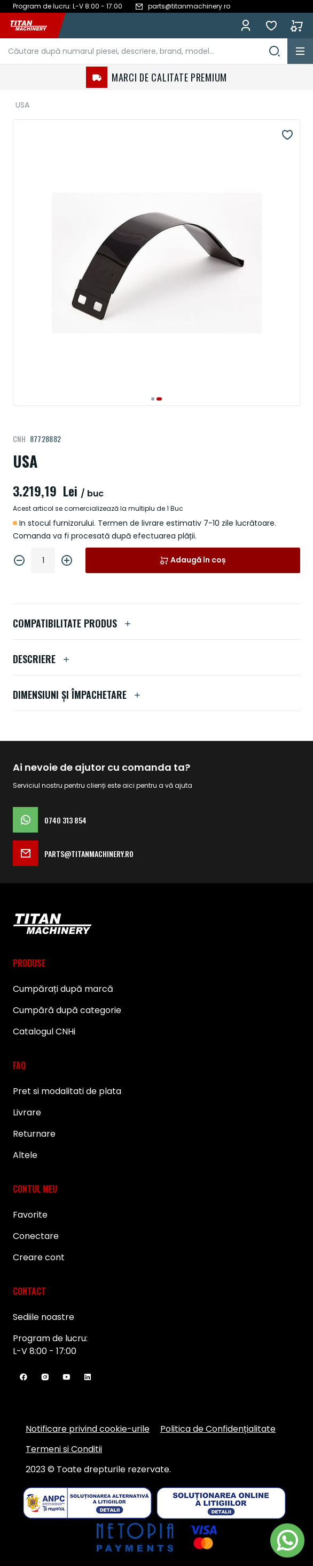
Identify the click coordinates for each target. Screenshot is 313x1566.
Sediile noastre (43, 1317)
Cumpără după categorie (67, 1010)
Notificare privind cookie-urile (88, 1429)
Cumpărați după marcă (63, 989)
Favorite (271, 26)
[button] (152, 399)
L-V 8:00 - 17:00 (44, 1351)
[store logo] (34, 25)
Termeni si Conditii (64, 1449)
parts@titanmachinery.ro (73, 853)
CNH (19, 438)
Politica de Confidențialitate (218, 1429)
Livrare (27, 1112)
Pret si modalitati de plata (67, 1091)
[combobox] (143, 51)
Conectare (36, 1236)
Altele (25, 1155)
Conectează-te (245, 26)
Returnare (34, 1134)
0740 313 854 (50, 820)
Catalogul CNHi (44, 1031)
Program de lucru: (50, 1338)
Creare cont (39, 1257)
